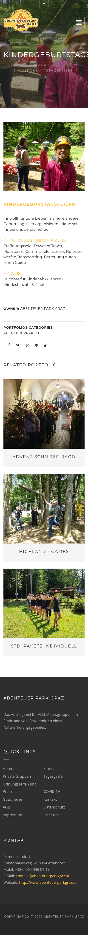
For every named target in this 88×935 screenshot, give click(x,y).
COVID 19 (52, 791)
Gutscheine (12, 799)
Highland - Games (44, 551)
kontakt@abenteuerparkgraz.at (42, 875)
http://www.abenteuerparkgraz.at (48, 882)
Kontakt (50, 799)
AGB (6, 807)
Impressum (12, 814)
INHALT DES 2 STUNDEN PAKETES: (35, 240)
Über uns (51, 814)
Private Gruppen (17, 776)
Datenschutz (54, 807)
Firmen (50, 768)
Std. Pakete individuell (44, 646)
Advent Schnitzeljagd (44, 456)
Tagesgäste (53, 776)
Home (8, 768)
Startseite (42, 65)
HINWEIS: (12, 273)
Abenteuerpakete (21, 333)
